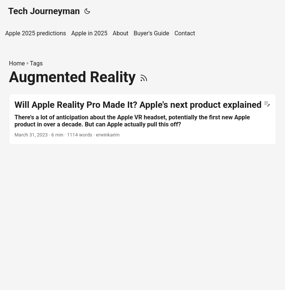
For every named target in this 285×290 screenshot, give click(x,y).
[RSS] (144, 77)
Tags (36, 63)
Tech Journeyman (44, 11)
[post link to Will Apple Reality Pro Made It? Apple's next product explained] (142, 119)
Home (17, 63)
